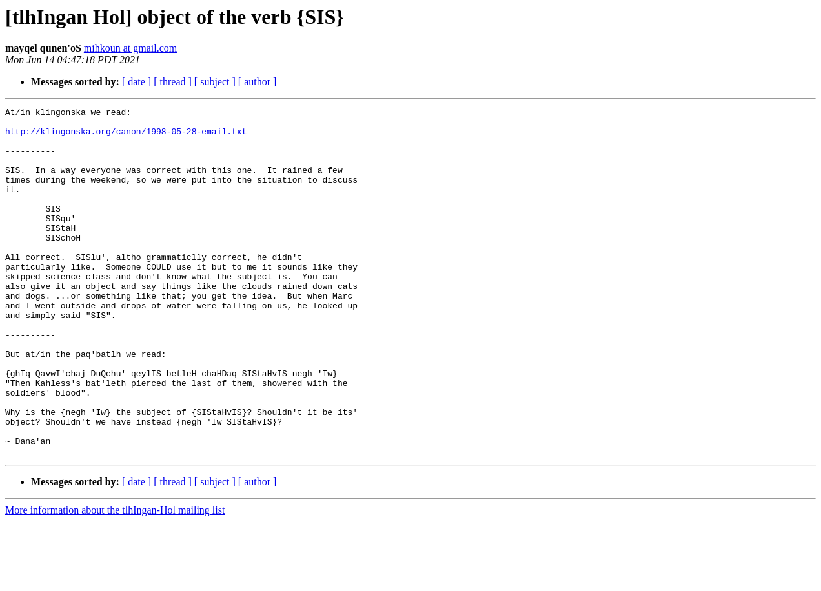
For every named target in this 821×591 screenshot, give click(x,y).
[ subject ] (215, 81)
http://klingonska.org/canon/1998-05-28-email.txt (126, 137)
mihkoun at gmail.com (130, 48)
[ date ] (136, 81)
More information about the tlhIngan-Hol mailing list (115, 579)
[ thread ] (173, 81)
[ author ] (257, 81)
